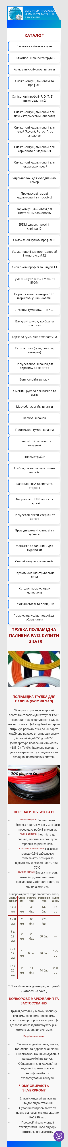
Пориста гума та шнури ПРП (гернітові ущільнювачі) (34, 296)
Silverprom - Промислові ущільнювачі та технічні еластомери (40, 14)
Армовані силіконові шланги (34, 69)
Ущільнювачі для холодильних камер (34, 180)
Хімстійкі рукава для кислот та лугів (34, 393)
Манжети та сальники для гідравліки (34, 548)
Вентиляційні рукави (34, 379)
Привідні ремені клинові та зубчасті (34, 532)
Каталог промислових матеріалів (34, 590)
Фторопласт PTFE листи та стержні (34, 501)
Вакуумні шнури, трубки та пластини (34, 323)
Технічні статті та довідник (34, 604)
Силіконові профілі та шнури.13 (34, 267)
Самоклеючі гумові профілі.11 (34, 240)
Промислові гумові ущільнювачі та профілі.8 (34, 196)
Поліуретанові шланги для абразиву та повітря (34, 366)
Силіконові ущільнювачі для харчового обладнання (34, 149)
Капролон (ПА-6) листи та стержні (34, 486)
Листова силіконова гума (34, 46)
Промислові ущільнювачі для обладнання (34, 618)
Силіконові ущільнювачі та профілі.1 (34, 83)
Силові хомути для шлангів (34, 561)
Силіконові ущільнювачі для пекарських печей (34, 164)
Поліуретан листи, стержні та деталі (34, 517)
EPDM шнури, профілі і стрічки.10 (34, 226)
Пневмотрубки (34, 457)
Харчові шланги (34, 418)
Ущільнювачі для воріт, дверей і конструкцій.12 (34, 254)
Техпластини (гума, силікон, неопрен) (34, 350)
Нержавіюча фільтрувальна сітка (34, 575)
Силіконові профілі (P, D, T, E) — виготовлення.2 (34, 98)
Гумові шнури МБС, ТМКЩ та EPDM (34, 281)
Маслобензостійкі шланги (34, 407)
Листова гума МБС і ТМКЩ (34, 310)
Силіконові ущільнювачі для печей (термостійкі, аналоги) (34, 114)
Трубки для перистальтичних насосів (34, 470)
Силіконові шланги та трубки (34, 58)
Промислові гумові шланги (34, 430)
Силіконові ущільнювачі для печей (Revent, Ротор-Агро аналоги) (34, 131)
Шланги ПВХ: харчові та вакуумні (34, 443)
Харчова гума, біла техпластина (34, 337)
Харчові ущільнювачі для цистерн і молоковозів (34, 211)
